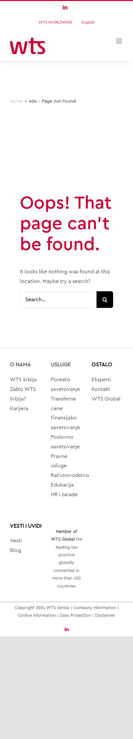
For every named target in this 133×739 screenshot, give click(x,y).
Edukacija (62, 485)
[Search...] (58, 299)
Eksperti (101, 379)
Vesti (16, 540)
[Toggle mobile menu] (119, 41)
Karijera (19, 408)
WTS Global (106, 399)
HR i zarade (64, 494)
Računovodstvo (66, 475)
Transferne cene (63, 403)
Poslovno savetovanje (65, 441)
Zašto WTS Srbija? (23, 394)
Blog (15, 550)
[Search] (105, 299)
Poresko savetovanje (65, 384)
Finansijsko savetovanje (65, 422)
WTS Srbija (23, 379)
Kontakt (101, 389)
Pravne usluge (59, 461)
